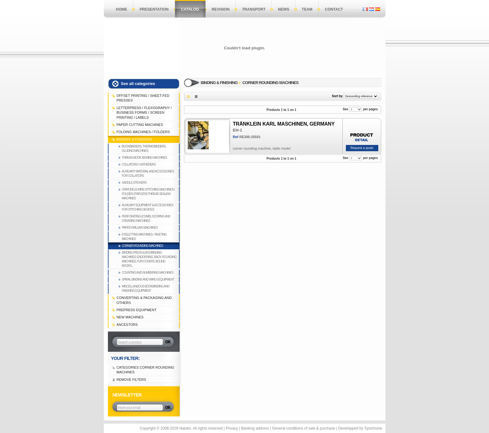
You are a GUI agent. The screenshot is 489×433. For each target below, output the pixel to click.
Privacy (232, 428)
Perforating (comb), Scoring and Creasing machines (146, 218)
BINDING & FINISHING (135, 139)
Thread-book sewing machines (144, 157)
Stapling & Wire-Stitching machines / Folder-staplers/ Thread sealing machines (148, 194)
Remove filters (131, 379)
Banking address (255, 428)
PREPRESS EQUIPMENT (137, 310)
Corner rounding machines (142, 245)
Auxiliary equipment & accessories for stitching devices (147, 207)
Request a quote (362, 148)
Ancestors (127, 324)
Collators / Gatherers (139, 164)
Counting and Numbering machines (147, 272)
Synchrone (373, 428)
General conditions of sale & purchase (303, 428)
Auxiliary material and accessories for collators (148, 173)
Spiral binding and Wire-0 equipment (148, 279)
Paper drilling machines (140, 227)
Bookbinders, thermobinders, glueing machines (144, 148)
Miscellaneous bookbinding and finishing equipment (146, 288)
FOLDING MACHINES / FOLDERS (143, 132)
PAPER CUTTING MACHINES (140, 125)
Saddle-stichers (134, 182)
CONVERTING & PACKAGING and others (144, 300)
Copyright (148, 428)
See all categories (138, 83)
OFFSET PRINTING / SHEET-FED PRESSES (143, 98)
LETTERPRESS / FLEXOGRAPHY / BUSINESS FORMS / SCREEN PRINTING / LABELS (144, 112)
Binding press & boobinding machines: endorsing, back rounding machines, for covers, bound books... (149, 259)
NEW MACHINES (130, 317)
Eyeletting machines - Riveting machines (144, 237)
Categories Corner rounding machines (145, 370)
